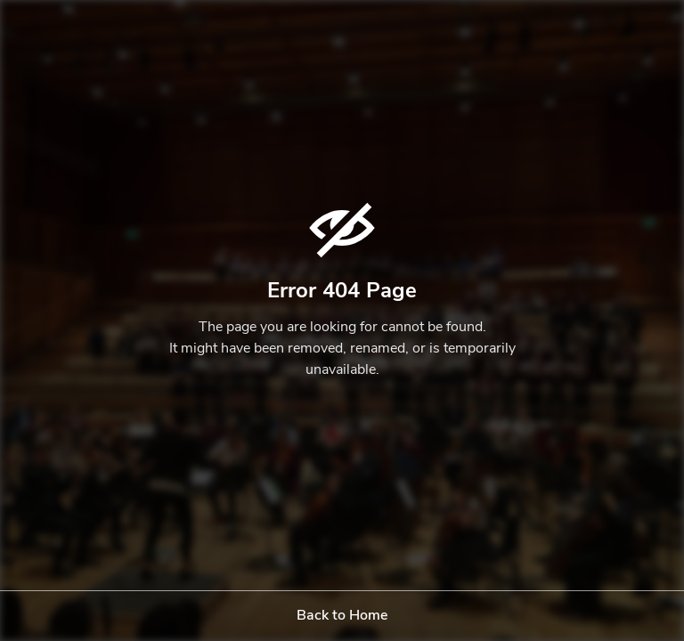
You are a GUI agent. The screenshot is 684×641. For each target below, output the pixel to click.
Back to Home (342, 616)
